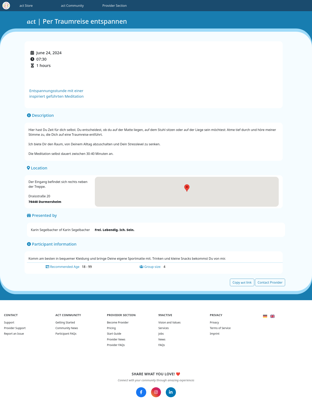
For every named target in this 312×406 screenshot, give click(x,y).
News (161, 338)
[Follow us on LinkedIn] (172, 391)
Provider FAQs (116, 344)
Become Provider (118, 321)
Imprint (214, 332)
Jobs (161, 332)
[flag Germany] (265, 315)
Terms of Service (220, 327)
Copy (242, 282)
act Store (26, 5)
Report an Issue (14, 332)
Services (163, 327)
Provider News (116, 338)
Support (9, 321)
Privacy (214, 321)
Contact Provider (270, 282)
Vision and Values (169, 321)
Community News (66, 327)
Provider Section (114, 5)
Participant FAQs (65, 332)
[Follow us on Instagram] (156, 391)
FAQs (161, 344)
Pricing (111, 327)
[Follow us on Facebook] (140, 391)
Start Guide (114, 332)
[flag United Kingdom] (272, 315)
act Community (72, 5)
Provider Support (15, 327)
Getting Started (65, 321)
